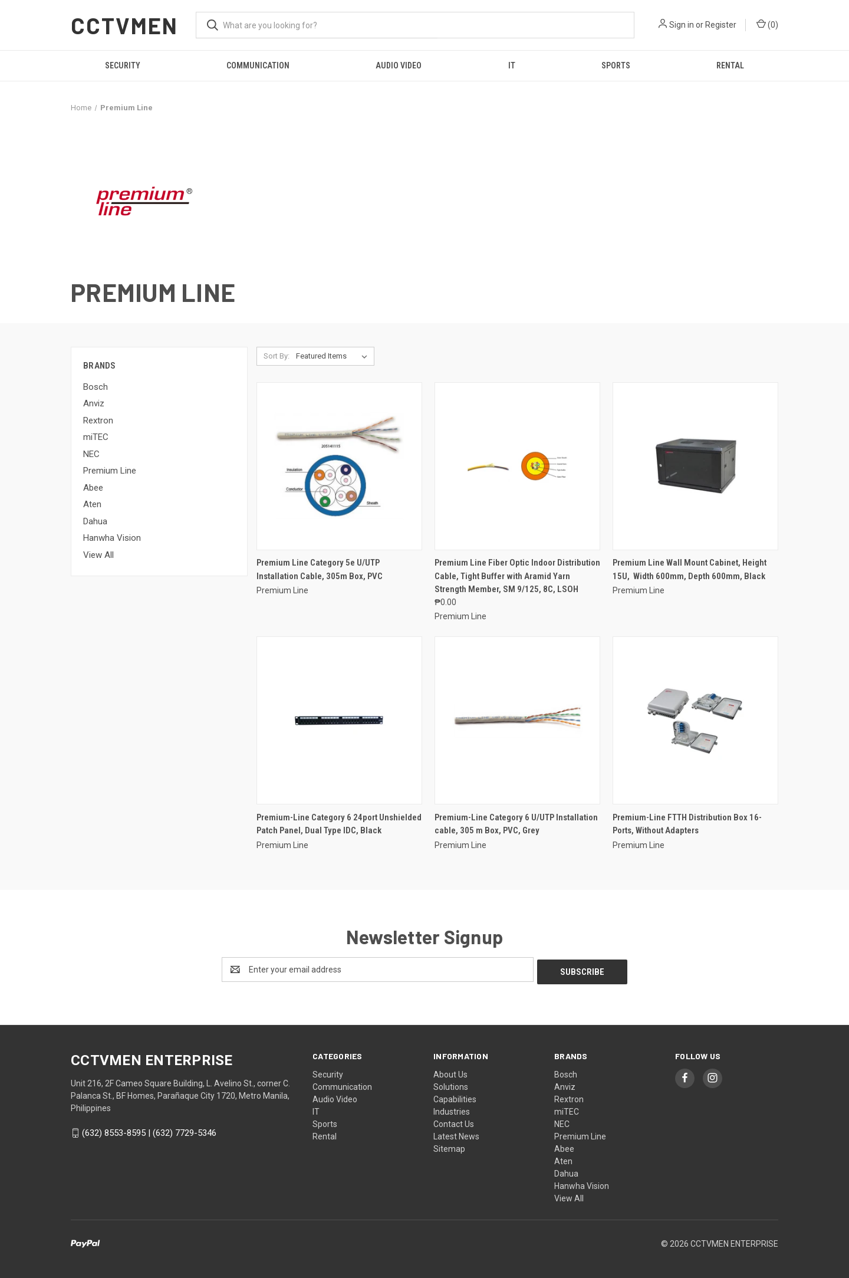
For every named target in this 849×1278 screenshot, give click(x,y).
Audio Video (399, 65)
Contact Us (453, 1121)
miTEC (95, 437)
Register (720, 24)
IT (511, 65)
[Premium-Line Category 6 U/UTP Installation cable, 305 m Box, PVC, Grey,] (517, 720)
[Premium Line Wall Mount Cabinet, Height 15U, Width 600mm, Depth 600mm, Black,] (695, 466)
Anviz (93, 403)
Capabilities (454, 1097)
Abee (93, 487)
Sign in (681, 24)
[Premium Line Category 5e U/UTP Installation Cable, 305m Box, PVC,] (339, 466)
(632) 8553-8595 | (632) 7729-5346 (149, 1130)
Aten (92, 504)
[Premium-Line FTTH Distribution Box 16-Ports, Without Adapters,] (695, 720)
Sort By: (276, 355)
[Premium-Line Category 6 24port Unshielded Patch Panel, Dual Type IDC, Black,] (339, 720)
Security (122, 65)
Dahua (95, 521)
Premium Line (109, 470)
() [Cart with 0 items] (767, 24)
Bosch (95, 387)
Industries (451, 1109)
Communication (257, 65)
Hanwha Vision (112, 538)
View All (98, 555)
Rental (730, 65)
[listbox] (334, 356)
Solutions (450, 1084)
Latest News (456, 1134)
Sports (615, 65)
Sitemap (449, 1146)
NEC (91, 454)
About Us (450, 1072)
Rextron (98, 420)
